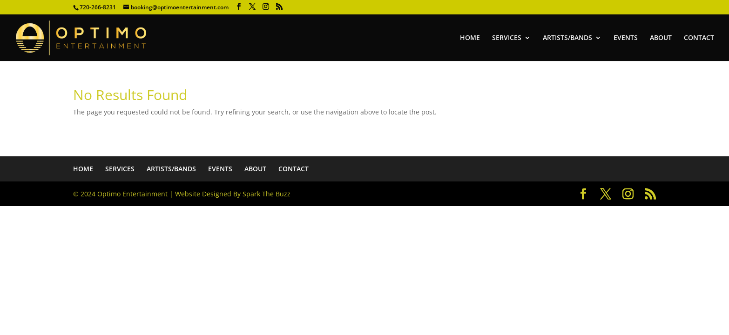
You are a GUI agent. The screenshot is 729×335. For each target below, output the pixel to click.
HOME (470, 38)
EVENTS (626, 38)
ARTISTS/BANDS (567, 38)
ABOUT (661, 38)
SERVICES (506, 38)
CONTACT (699, 38)
